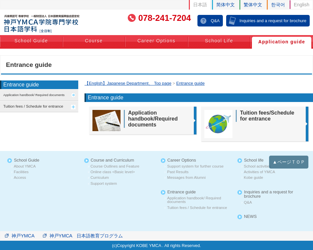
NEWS (250, 217)
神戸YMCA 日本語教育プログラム (86, 235)
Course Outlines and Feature (114, 166)
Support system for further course (195, 166)
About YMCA (25, 166)
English (301, 4)
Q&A (215, 20)
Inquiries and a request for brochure (272, 20)
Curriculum (99, 177)
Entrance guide (21, 84)
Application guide (281, 41)
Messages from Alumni (186, 177)
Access (20, 177)
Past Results (178, 172)
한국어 (278, 4)
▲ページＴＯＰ (288, 162)
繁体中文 (253, 4)
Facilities (21, 172)
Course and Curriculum (112, 160)
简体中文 (225, 4)
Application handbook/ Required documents (194, 200)
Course (94, 40)
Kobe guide (253, 177)
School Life (219, 40)
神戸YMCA (23, 235)
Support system (103, 183)
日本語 (200, 4)
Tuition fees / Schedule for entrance (197, 208)
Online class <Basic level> (112, 172)
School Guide (31, 40)
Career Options (156, 40)
